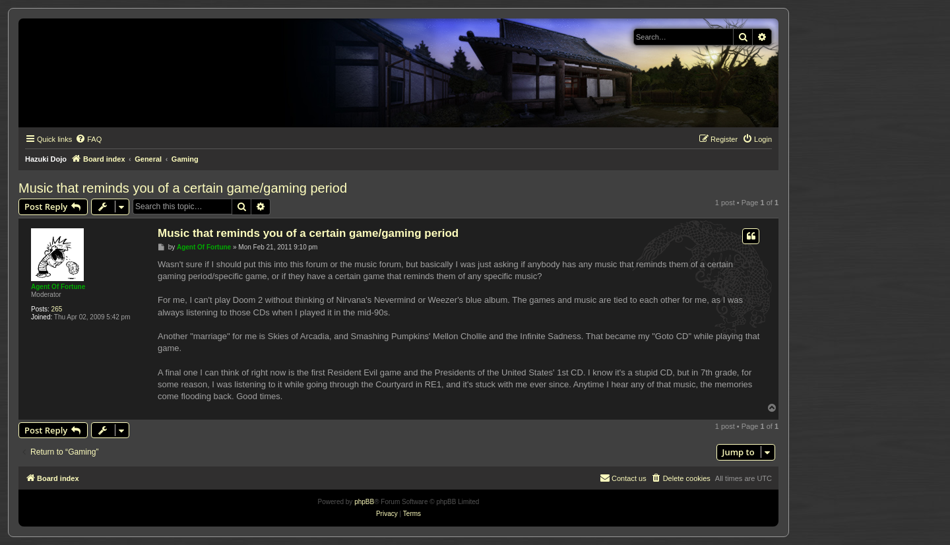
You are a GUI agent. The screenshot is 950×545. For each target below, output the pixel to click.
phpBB (364, 501)
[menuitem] (88, 139)
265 (57, 309)
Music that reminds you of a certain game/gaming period (182, 188)
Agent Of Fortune (58, 286)
